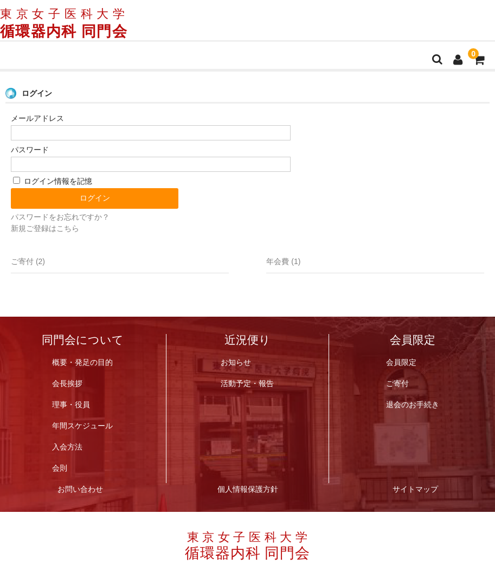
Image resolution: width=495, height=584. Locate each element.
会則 (59, 468)
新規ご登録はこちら (45, 228)
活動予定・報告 (247, 383)
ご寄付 (397, 383)
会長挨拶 (67, 383)
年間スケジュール (82, 425)
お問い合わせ (80, 489)
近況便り (247, 340)
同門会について (83, 340)
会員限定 (412, 340)
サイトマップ (415, 489)
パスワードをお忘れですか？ (60, 217)
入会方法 (67, 446)
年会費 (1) (283, 261)
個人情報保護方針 (247, 489)
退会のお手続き (412, 404)
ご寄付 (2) (28, 261)
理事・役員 (71, 404)
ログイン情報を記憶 (52, 181)
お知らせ (236, 362)
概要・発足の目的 (82, 362)
